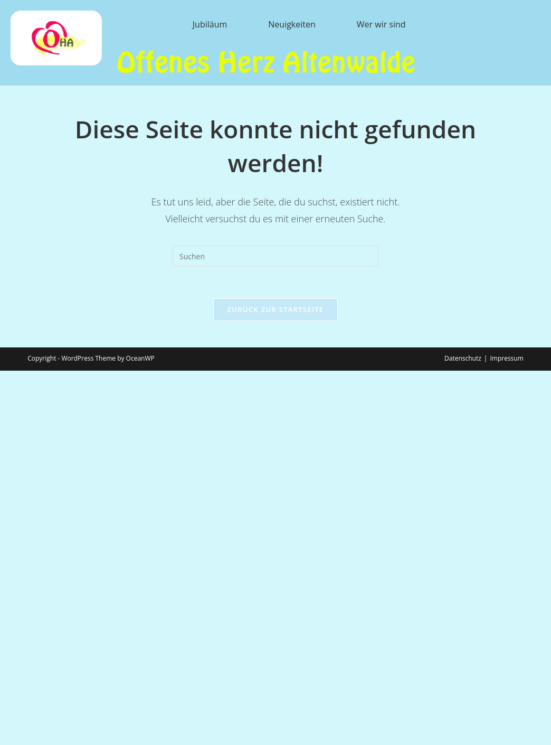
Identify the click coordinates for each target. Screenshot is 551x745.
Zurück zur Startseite (275, 309)
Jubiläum (210, 24)
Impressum (506, 358)
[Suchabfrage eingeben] (275, 256)
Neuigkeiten (292, 24)
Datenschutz (462, 358)
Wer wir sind (381, 24)
